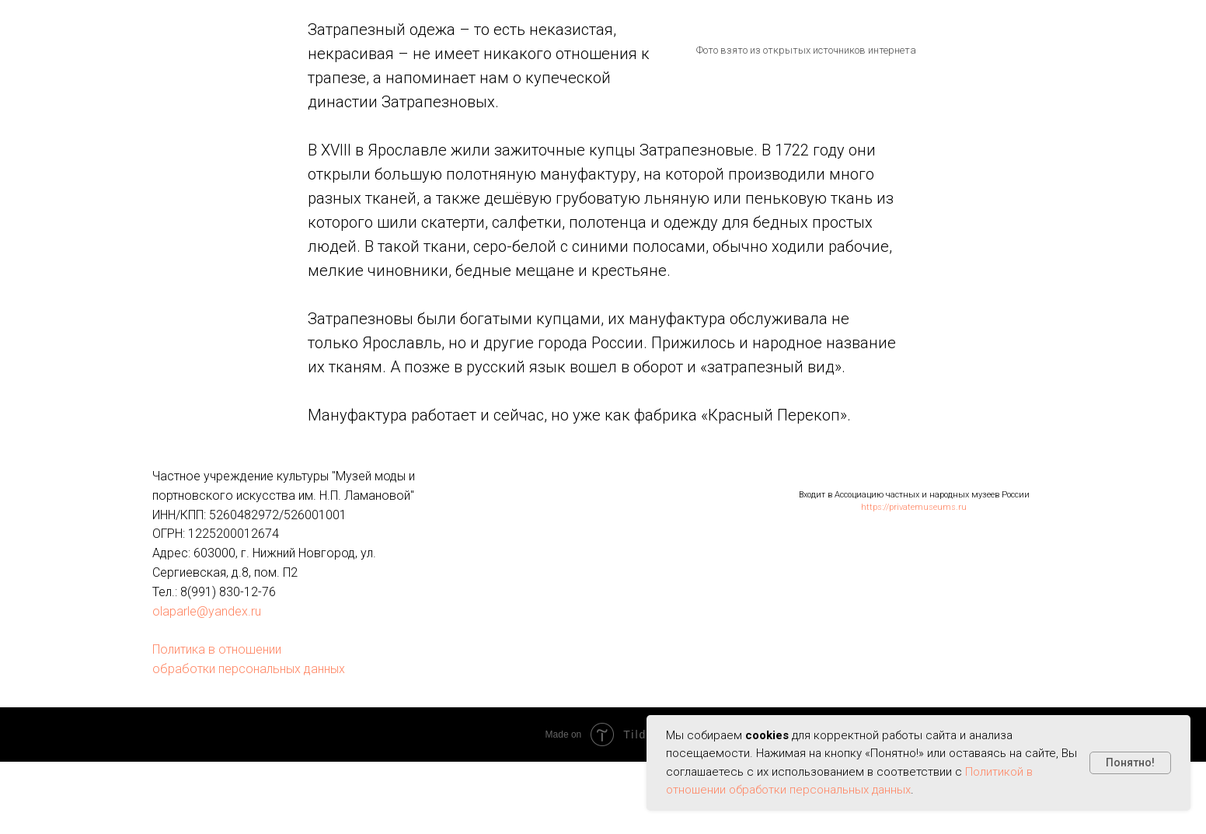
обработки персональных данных (248, 668)
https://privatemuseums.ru (914, 507)
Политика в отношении (216, 649)
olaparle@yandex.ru (206, 611)
